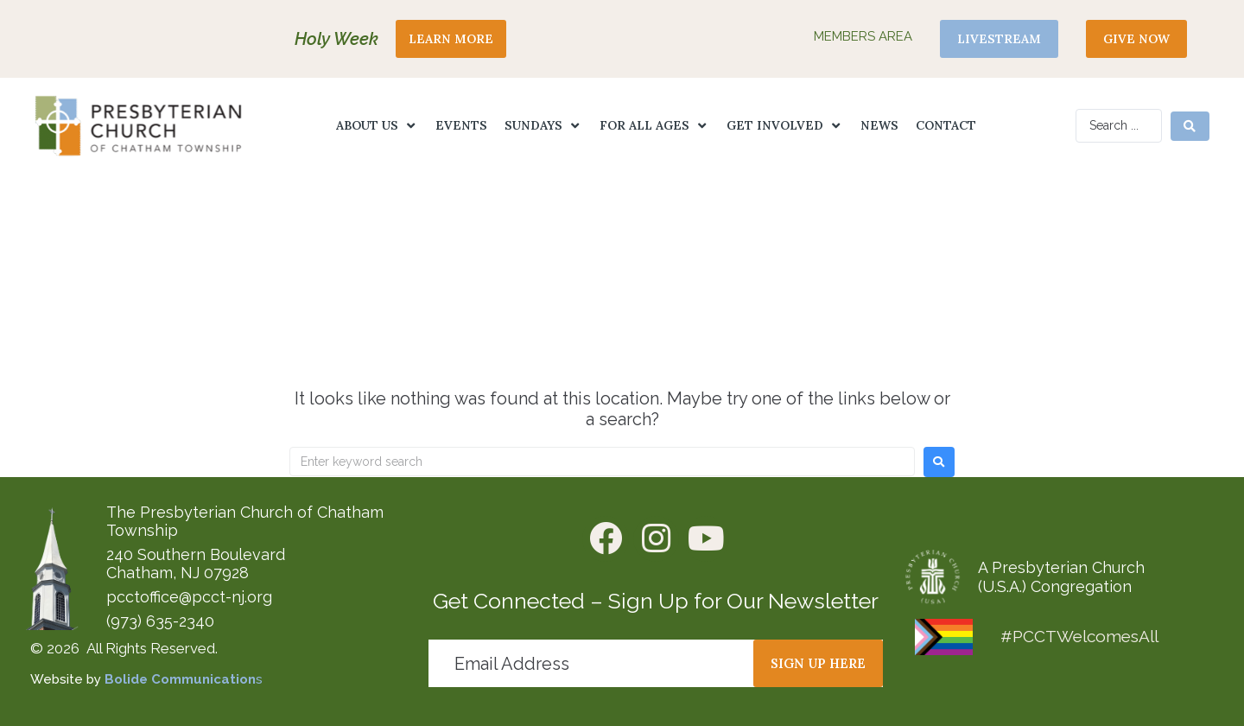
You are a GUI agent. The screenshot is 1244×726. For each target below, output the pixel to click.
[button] (377, 126)
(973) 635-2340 (160, 621)
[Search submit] (1190, 126)
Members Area (863, 36)
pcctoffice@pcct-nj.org (189, 597)
